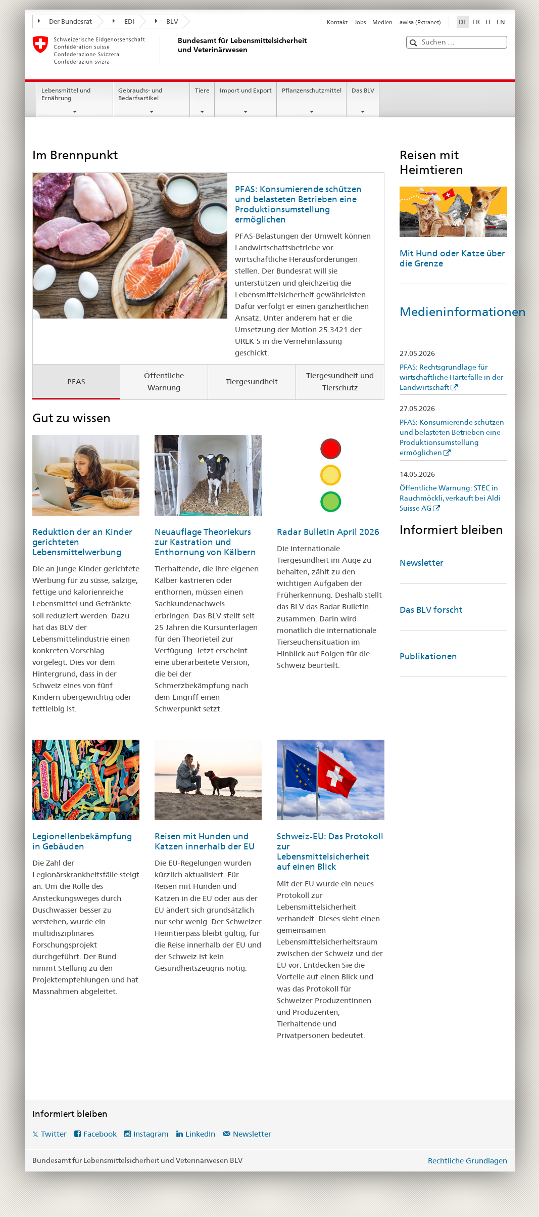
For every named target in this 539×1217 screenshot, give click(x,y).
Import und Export (246, 90)
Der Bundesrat (65, 21)
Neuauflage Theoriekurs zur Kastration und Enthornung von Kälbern (205, 542)
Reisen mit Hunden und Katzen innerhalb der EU (205, 841)
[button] (414, 42)
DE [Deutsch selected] (463, 22)
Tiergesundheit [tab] (252, 381)
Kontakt (337, 22)
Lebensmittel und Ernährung (65, 94)
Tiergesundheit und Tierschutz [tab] (340, 382)
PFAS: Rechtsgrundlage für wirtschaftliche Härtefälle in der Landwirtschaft (451, 377)
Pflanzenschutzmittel (311, 90)
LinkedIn (200, 1134)
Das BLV (363, 90)
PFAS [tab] (76, 381)
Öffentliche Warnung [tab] (164, 382)
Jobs (360, 22)
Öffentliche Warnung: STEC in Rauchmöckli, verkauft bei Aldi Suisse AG (450, 498)
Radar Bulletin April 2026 (328, 532)
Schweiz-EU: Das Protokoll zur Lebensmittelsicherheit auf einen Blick (330, 851)
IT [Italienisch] (488, 22)
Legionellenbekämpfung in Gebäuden (82, 841)
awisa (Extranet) (420, 22)
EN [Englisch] (501, 22)
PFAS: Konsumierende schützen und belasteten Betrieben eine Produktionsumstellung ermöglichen (298, 204)
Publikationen (428, 656)
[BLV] (176, 50)
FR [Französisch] (476, 22)
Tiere (202, 90)
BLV (167, 21)
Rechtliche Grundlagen (467, 1160)
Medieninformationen (463, 311)
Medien (382, 22)
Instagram (151, 1134)
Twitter (54, 1134)
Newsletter (422, 563)
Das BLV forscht (431, 610)
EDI (123, 21)
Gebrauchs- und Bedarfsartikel (140, 94)
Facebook (100, 1134)
